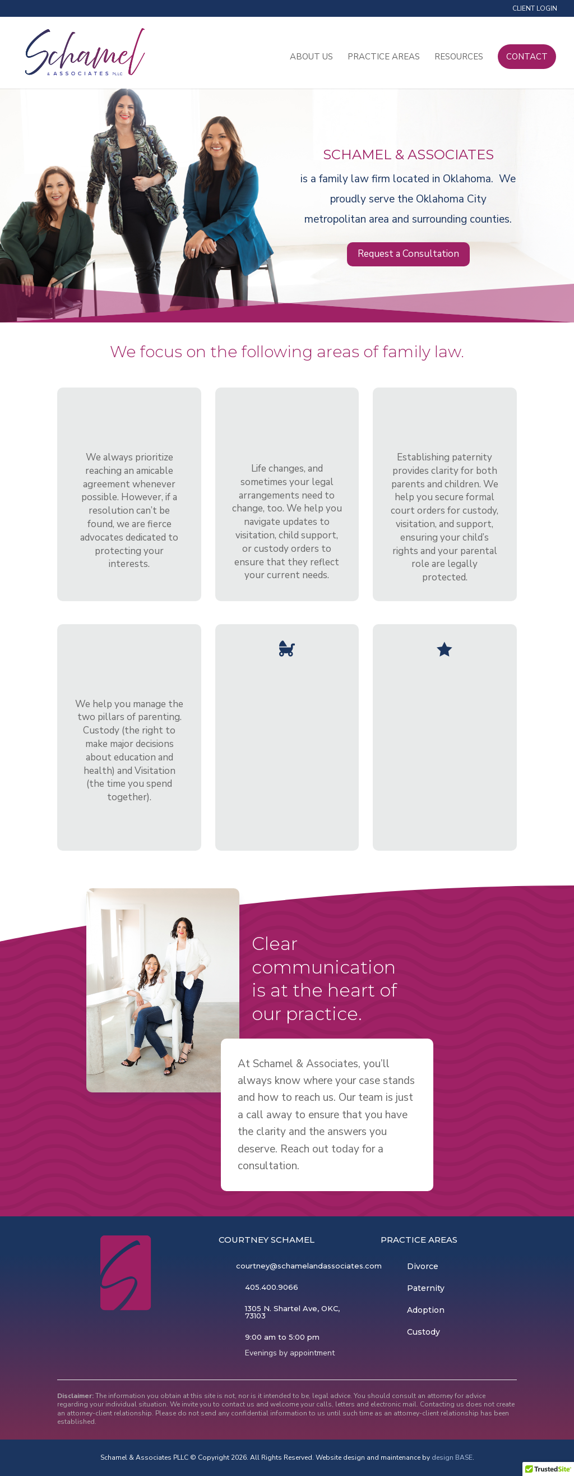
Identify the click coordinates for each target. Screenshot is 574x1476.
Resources (458, 58)
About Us (311, 58)
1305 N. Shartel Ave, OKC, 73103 (292, 1312)
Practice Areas (384, 58)
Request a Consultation (408, 253)
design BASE (452, 1457)
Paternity (426, 1288)
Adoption (426, 1310)
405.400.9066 (271, 1287)
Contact (527, 57)
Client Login (534, 9)
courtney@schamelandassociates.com (309, 1265)
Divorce (422, 1266)
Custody (423, 1332)
